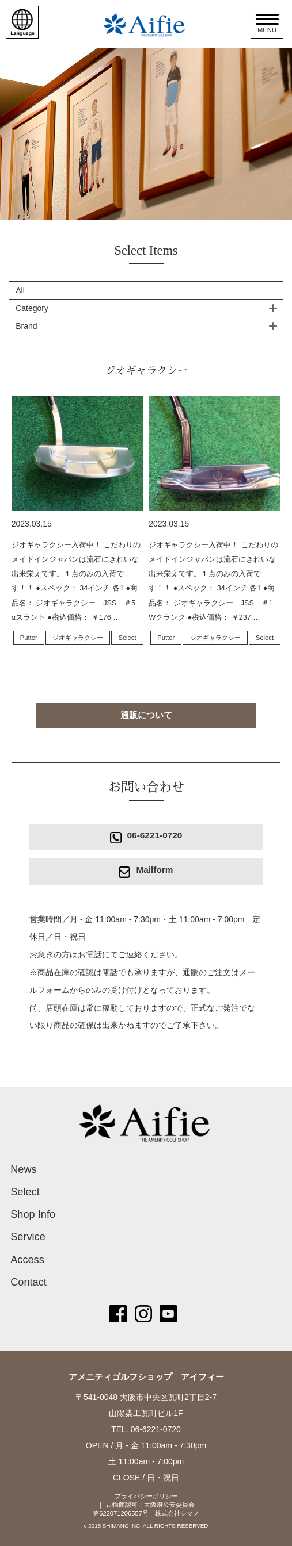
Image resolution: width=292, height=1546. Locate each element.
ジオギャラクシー (77, 637)
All (20, 290)
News (23, 1169)
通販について (146, 715)
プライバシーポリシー (146, 1496)
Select (127, 637)
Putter (28, 637)
